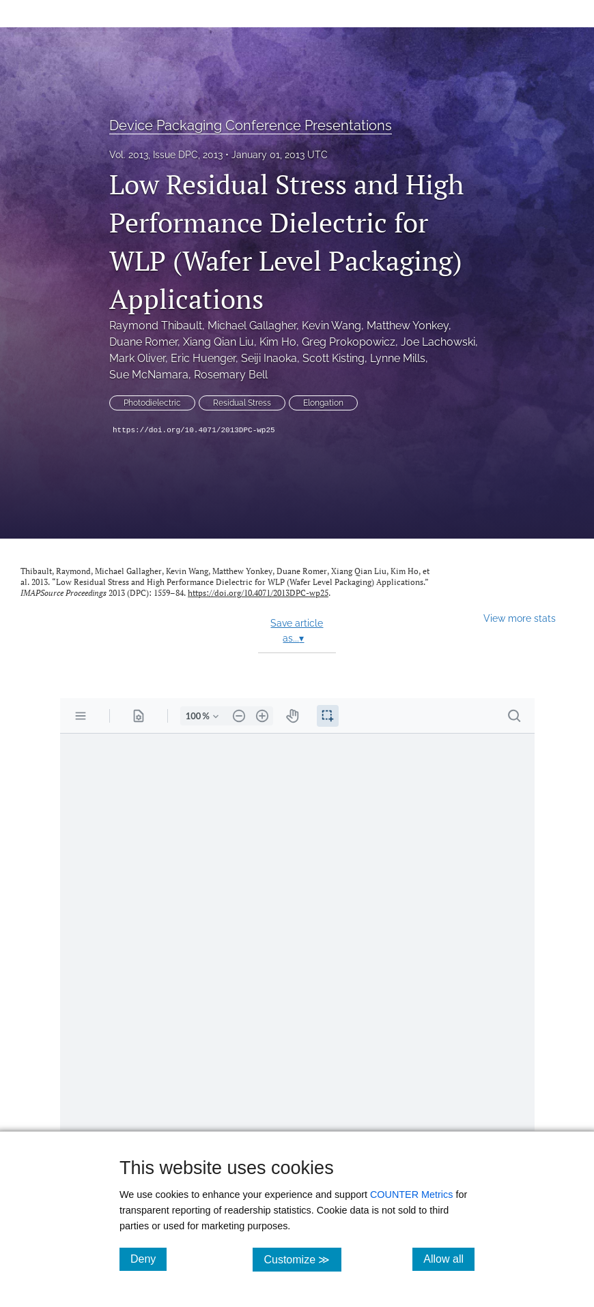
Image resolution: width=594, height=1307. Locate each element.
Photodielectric (152, 403)
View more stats (519, 618)
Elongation (323, 403)
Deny (148, 1258)
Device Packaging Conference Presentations (250, 125)
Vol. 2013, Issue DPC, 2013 (166, 154)
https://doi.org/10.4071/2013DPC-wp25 (194, 430)
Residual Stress (242, 403)
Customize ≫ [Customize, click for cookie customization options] (302, 1258)
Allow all (449, 1258)
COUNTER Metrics (411, 1194)
